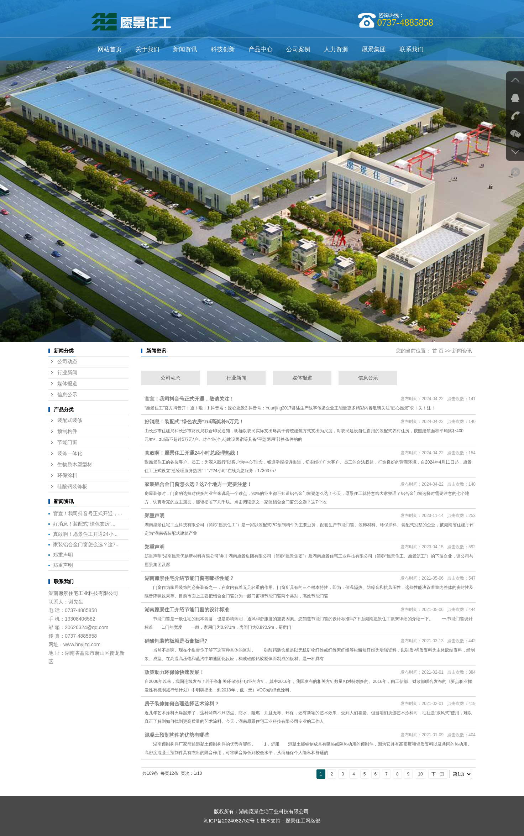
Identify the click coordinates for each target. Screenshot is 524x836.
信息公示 (67, 394)
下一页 (437, 774)
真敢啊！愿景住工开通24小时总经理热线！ (192, 453)
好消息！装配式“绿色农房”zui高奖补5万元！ (194, 421)
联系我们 (411, 49)
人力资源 (336, 49)
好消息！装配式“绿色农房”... (84, 524)
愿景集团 (374, 49)
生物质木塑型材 (74, 464)
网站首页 (110, 49)
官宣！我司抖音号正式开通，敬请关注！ (189, 399)
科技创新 (223, 49)
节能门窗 (67, 442)
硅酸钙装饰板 (72, 486)
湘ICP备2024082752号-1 (231, 821)
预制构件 (67, 431)
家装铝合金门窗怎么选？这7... (86, 544)
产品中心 (260, 49)
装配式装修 (69, 420)
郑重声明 (63, 555)
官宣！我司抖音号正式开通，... (87, 513)
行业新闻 (67, 372)
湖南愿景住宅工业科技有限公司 (83, 593)
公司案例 (298, 49)
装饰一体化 (69, 453)
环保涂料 (67, 475)
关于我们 (147, 49)
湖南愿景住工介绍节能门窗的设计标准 (187, 609)
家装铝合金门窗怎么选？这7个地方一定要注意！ (198, 484)
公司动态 (67, 361)
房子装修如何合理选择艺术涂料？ (182, 703)
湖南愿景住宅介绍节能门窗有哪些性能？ (189, 578)
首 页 (438, 351)
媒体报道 (67, 383)
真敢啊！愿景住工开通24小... (85, 534)
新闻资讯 (185, 49)
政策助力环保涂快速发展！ (174, 672)
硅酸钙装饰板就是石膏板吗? (176, 641)
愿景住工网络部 (302, 821)
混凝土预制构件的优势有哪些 (177, 735)
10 (420, 774)
